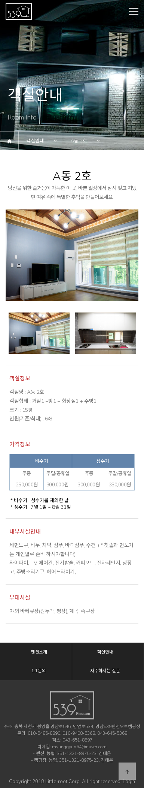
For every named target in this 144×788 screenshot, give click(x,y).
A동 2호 (79, 141)
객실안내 (35, 141)
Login (129, 781)
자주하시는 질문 (105, 671)
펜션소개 (39, 652)
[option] (72, 255)
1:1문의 (38, 671)
